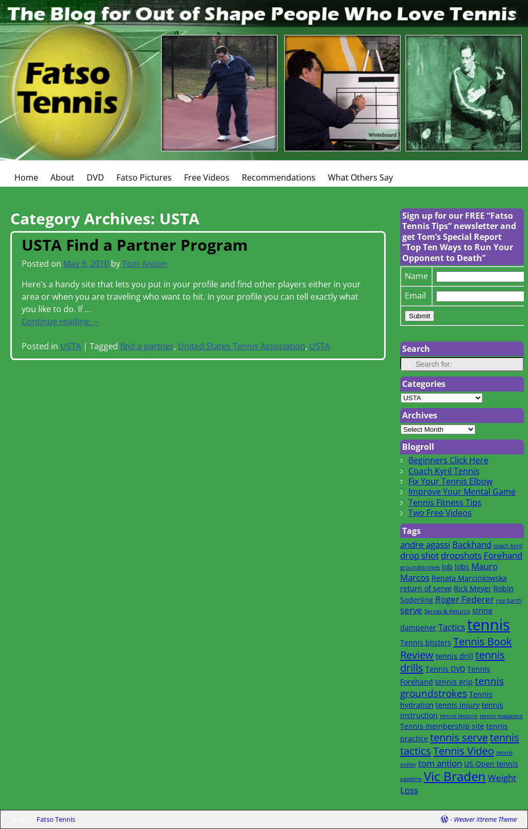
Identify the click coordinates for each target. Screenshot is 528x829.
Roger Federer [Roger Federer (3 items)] (464, 599)
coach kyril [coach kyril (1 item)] (507, 545)
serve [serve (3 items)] (411, 610)
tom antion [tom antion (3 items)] (440, 763)
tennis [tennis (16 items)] (488, 624)
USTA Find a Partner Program (135, 244)
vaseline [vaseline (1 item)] (411, 779)
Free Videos (206, 177)
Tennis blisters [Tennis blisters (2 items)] (425, 642)
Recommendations (279, 177)
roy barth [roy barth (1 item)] (509, 600)
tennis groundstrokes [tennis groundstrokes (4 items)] (452, 687)
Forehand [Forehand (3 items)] (503, 555)
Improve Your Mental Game (462, 491)
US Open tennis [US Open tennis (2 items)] (491, 764)
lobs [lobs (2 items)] (462, 567)
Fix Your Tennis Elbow (450, 481)
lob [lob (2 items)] (447, 567)
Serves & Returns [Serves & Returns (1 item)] (447, 611)
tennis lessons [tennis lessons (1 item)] (458, 716)
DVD (95, 177)
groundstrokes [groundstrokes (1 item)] (420, 567)
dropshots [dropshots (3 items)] (461, 555)
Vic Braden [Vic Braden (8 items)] (455, 776)
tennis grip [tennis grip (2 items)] (454, 682)
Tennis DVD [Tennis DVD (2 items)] (445, 669)
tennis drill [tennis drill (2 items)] (454, 656)
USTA (70, 346)
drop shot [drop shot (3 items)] (419, 555)
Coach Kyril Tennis (444, 471)
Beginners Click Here (448, 460)
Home (26, 177)
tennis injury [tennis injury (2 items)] (458, 705)
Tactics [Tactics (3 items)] (451, 627)
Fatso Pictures (144, 177)
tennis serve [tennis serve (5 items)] (459, 737)
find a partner (147, 346)
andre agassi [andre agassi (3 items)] (425, 544)
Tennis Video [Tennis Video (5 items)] (463, 750)
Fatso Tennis (56, 819)
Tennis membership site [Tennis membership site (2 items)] (442, 726)
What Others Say (360, 177)
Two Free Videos (440, 512)
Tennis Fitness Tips (445, 502)
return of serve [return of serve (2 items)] (426, 588)
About (62, 177)
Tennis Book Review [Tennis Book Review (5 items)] (456, 648)
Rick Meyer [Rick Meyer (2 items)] (472, 588)
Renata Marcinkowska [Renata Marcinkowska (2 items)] (469, 578)
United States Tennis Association (241, 346)
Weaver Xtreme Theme (485, 819)
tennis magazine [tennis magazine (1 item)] (501, 716)
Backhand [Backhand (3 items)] (471, 544)
